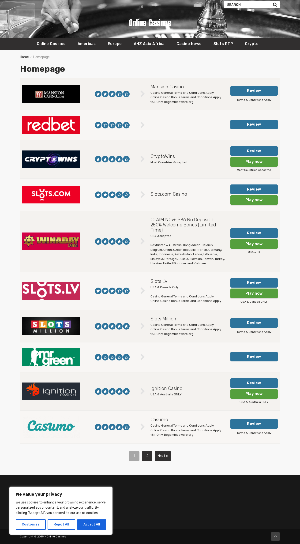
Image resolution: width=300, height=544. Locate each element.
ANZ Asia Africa (149, 43)
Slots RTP (223, 43)
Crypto (252, 43)
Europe (115, 43)
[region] (60, 511)
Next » (163, 456)
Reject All (61, 524)
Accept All (91, 524)
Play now (253, 161)
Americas (87, 43)
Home (24, 57)
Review (254, 90)
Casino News (189, 43)
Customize (30, 524)
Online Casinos (51, 43)
